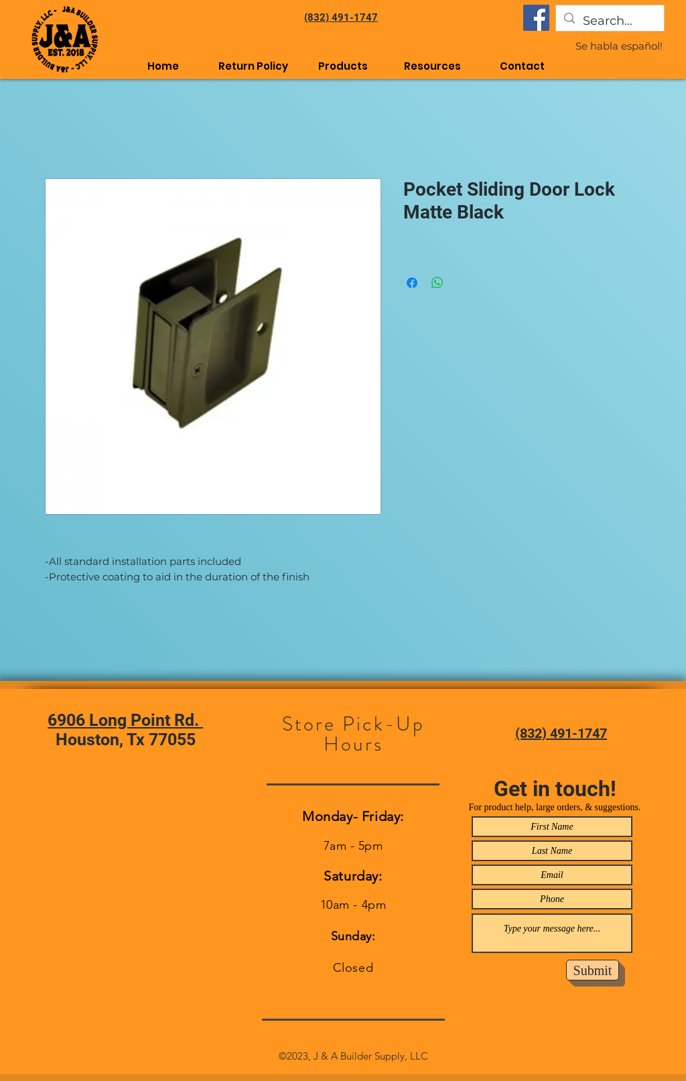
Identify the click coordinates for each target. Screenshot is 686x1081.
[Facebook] (536, 18)
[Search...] (609, 21)
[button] (433, 66)
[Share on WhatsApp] (437, 283)
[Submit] (592, 970)
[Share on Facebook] (412, 283)
